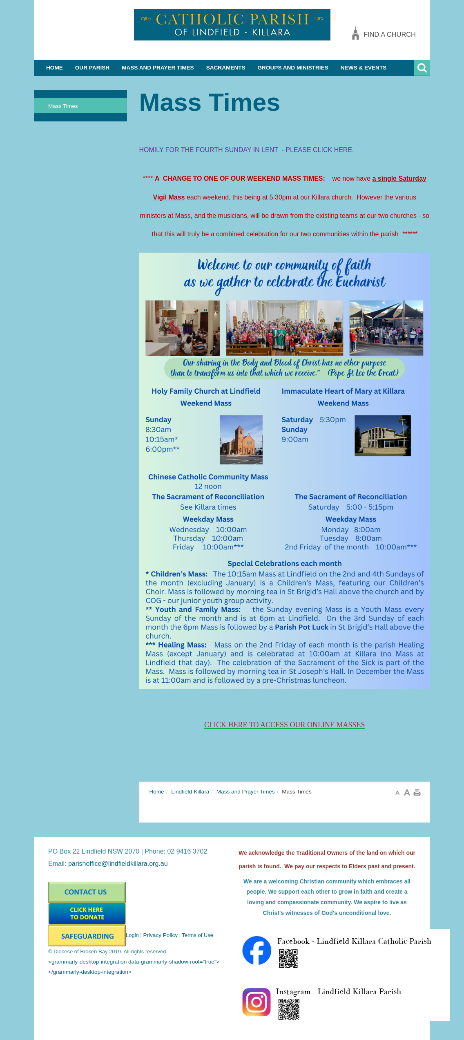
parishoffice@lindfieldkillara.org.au (118, 863)
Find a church (390, 34)
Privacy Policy (160, 935)
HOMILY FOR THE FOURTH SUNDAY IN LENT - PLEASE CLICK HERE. (247, 149)
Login (132, 935)
